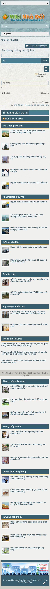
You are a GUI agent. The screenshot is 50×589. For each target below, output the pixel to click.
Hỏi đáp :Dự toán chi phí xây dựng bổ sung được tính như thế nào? (29, 280)
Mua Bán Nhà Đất (14, 119)
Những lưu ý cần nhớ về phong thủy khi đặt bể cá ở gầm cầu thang (28, 413)
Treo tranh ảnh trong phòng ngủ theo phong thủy (26, 432)
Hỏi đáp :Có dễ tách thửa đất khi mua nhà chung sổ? (28, 293)
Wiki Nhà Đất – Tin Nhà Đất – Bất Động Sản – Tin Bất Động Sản (28, 581)
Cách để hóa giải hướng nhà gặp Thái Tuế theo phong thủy (28, 387)
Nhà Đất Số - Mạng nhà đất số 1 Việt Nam (31, 105)
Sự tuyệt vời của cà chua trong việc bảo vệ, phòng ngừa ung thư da (23, 361)
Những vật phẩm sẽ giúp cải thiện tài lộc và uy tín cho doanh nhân (28, 503)
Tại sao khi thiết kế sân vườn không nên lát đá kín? (28, 445)
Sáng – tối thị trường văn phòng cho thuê (28, 247)
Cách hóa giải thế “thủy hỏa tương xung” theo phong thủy (28, 536)
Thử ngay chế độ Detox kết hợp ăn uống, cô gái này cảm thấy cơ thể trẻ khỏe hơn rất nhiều (24, 353)
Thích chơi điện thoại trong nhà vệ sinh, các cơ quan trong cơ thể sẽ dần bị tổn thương (24, 345)
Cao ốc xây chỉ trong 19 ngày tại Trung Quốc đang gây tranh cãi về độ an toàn (27, 312)
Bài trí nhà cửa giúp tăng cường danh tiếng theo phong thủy (29, 478)
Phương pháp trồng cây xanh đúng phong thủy (28, 400)
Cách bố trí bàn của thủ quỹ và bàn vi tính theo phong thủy (28, 491)
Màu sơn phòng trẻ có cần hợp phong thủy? (27, 549)
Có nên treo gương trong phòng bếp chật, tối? (28, 523)
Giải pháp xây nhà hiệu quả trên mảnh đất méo (29, 325)
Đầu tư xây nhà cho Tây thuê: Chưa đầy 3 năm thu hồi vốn (28, 261)
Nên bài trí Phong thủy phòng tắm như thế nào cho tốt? (29, 458)
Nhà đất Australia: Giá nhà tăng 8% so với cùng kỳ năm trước (28, 229)
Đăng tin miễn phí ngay (36, 46)
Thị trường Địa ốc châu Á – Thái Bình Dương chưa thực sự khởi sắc (26, 216)
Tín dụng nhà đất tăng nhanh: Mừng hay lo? (28, 158)
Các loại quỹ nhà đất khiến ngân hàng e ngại (27, 145)
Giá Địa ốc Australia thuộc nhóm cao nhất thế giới (28, 170)
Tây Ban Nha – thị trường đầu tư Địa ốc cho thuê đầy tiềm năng (27, 132)
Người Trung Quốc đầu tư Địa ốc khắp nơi (28, 182)
